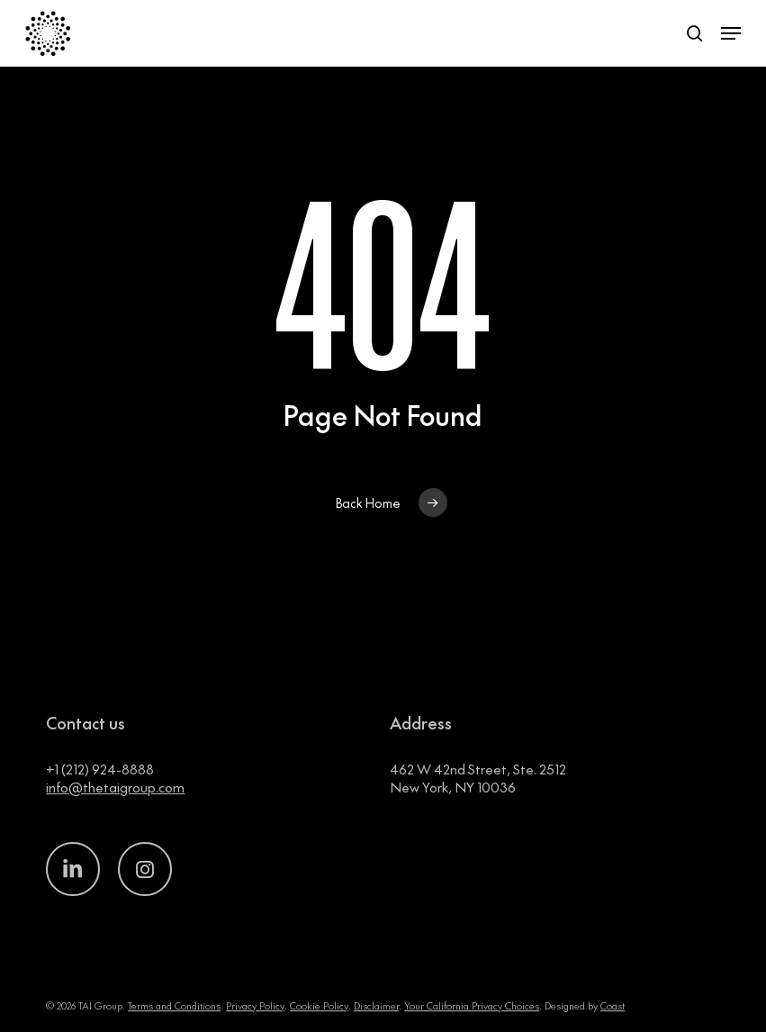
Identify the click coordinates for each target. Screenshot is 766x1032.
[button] (731, 33)
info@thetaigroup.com (115, 807)
